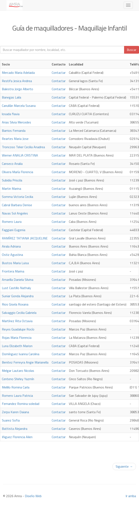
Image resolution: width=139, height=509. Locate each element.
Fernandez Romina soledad (20, 403)
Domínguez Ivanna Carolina (20, 353)
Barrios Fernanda (13, 130)
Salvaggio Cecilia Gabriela (19, 312)
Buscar (131, 49)
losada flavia (10, 113)
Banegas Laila (11, 97)
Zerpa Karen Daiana (15, 411)
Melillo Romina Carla (15, 387)
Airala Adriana (11, 246)
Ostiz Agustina (12, 254)
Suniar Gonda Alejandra (18, 295)
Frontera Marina (13, 271)
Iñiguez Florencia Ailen (17, 436)
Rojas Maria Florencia (16, 337)
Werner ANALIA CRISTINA (20, 155)
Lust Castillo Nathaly (16, 287)
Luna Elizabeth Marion (17, 345)
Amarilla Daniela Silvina (17, 279)
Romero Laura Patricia (17, 395)
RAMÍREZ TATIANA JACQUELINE (25, 238)
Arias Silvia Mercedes (16, 122)
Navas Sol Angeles (15, 213)
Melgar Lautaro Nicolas (18, 370)
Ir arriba (131, 495)
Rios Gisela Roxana (15, 304)
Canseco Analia (12, 163)
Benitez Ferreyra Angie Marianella (25, 362)
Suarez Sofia (11, 420)
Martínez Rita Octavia (17, 320)
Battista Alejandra (14, 428)
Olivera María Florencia (17, 171)
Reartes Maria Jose (15, 138)
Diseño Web (33, 495)
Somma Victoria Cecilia (17, 196)
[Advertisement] (69, 451)
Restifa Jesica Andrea (17, 80)
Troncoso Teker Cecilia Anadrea (23, 146)
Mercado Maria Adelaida (18, 72)
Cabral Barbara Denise (17, 204)
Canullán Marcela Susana (19, 105)
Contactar (59, 72)
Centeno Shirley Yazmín (18, 378)
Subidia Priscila (12, 180)
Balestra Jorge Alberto (17, 88)
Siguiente (124, 466)
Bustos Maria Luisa (15, 262)
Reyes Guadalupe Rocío (18, 329)
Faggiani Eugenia (13, 229)
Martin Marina (11, 188)
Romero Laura (12, 221)
